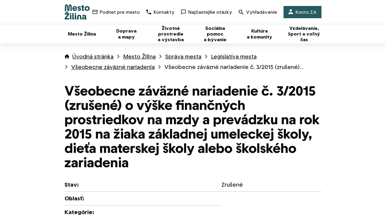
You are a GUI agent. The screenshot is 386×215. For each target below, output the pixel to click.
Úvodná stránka (93, 56)
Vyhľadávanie (258, 12)
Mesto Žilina (139, 56)
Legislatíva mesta (234, 56)
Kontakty (160, 12)
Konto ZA (302, 12)
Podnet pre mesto (116, 12)
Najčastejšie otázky (206, 12)
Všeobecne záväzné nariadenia (113, 67)
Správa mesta (183, 56)
